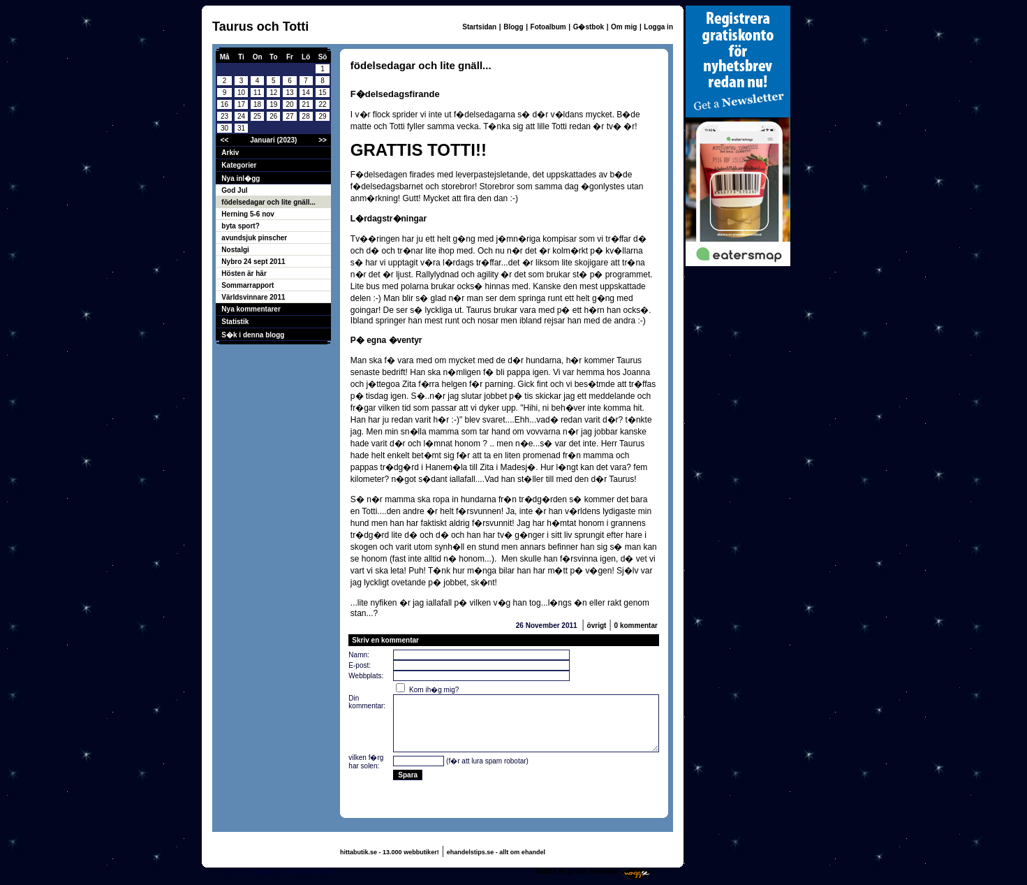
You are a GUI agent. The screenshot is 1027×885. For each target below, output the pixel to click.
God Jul (234, 190)
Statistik (235, 322)
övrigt (597, 625)
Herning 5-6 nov (247, 214)
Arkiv (230, 152)
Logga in (658, 27)
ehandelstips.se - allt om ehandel (496, 852)
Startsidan (479, 27)
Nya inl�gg (240, 178)
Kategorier (238, 165)
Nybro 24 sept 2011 (253, 261)
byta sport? (240, 226)
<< (225, 140)
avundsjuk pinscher (254, 238)
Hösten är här (243, 273)
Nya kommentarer (250, 309)
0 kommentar (636, 625)
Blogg (513, 27)
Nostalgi (235, 250)
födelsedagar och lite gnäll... (268, 202)
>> (322, 140)
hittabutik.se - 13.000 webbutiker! (389, 852)
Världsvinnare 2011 (253, 297)
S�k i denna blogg (252, 335)
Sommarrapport (247, 285)
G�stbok (588, 27)
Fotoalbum (548, 27)
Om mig (624, 27)
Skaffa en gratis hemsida (576, 871)
